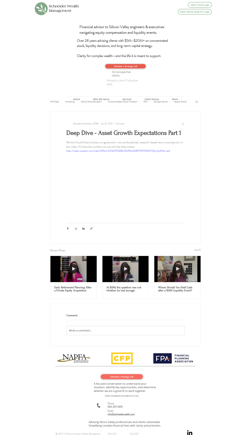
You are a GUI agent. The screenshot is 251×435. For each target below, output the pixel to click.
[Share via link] (91, 228)
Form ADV (134, 433)
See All (197, 249)
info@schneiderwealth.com (121, 414)
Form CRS (112, 433)
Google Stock (161, 101)
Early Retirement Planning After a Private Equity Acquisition (72, 289)
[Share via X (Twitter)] (75, 228)
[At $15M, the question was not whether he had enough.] (125, 269)
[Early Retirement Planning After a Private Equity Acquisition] (73, 269)
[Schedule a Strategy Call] (125, 66)
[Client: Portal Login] (200, 5)
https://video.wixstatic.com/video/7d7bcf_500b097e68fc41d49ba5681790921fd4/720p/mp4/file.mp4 (118, 151)
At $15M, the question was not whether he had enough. (123, 289)
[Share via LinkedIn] (83, 228)
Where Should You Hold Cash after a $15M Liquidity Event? (175, 289)
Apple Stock (180, 101)
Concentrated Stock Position (122, 101)
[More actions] (183, 123)
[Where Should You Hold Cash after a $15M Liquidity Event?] (177, 269)
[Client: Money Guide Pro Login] (195, 12)
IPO (145, 101)
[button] (196, 101)
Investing (70, 101)
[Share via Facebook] (67, 228)
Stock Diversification (91, 101)
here (109, 84)
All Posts (54, 101)
